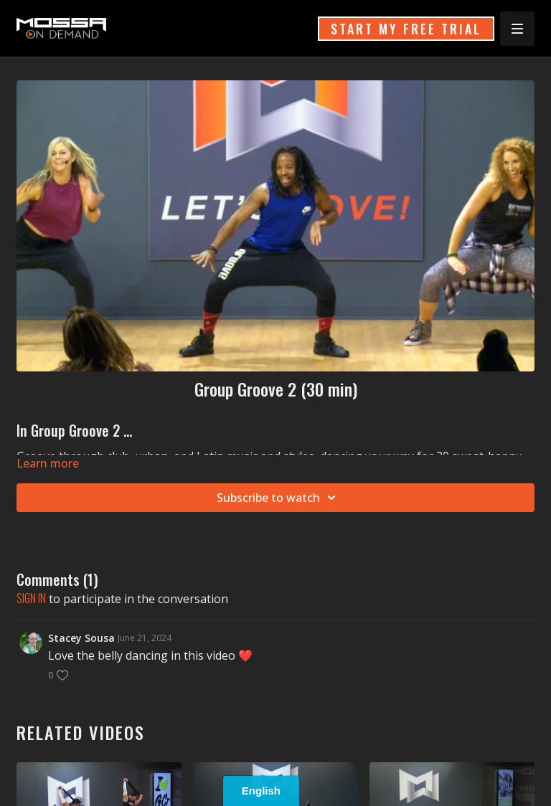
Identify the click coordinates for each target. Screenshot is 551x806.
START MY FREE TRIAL (406, 28)
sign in (31, 598)
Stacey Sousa (81, 638)
